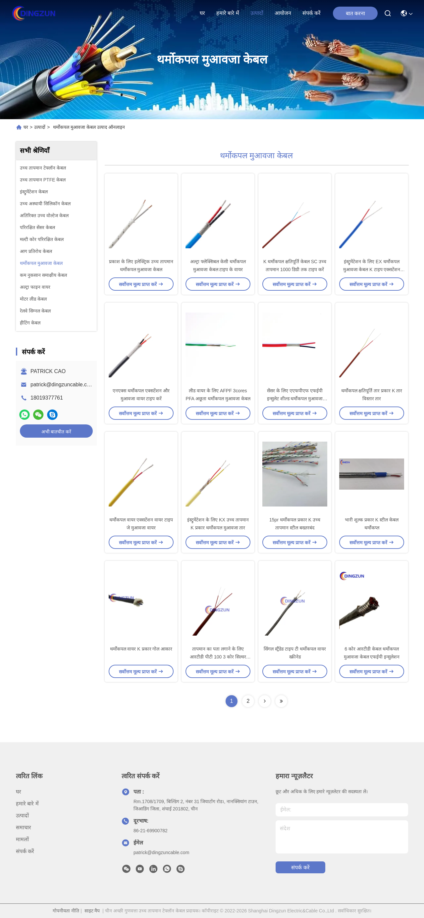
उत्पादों (256, 13)
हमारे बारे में (227, 13)
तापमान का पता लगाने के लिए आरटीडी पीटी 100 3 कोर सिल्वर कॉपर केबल (218, 656)
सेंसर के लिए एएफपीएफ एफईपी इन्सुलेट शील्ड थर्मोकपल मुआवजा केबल (295, 398)
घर (202, 13)
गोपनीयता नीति (66, 910)
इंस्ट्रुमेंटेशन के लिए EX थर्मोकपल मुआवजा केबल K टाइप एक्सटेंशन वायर (371, 269)
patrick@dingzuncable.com (62, 384)
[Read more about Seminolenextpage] (265, 701)
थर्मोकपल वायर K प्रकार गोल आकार (141, 649)
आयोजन (283, 13)
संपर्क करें (311, 13)
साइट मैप (92, 910)
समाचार (23, 827)
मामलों (22, 839)
